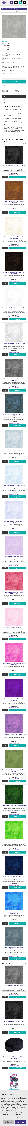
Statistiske (18, 1114)
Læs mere (4, 41)
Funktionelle (5, 1114)
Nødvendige (5, 1112)
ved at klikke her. (13, 1110)
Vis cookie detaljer (14, 1117)
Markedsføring (19, 1112)
